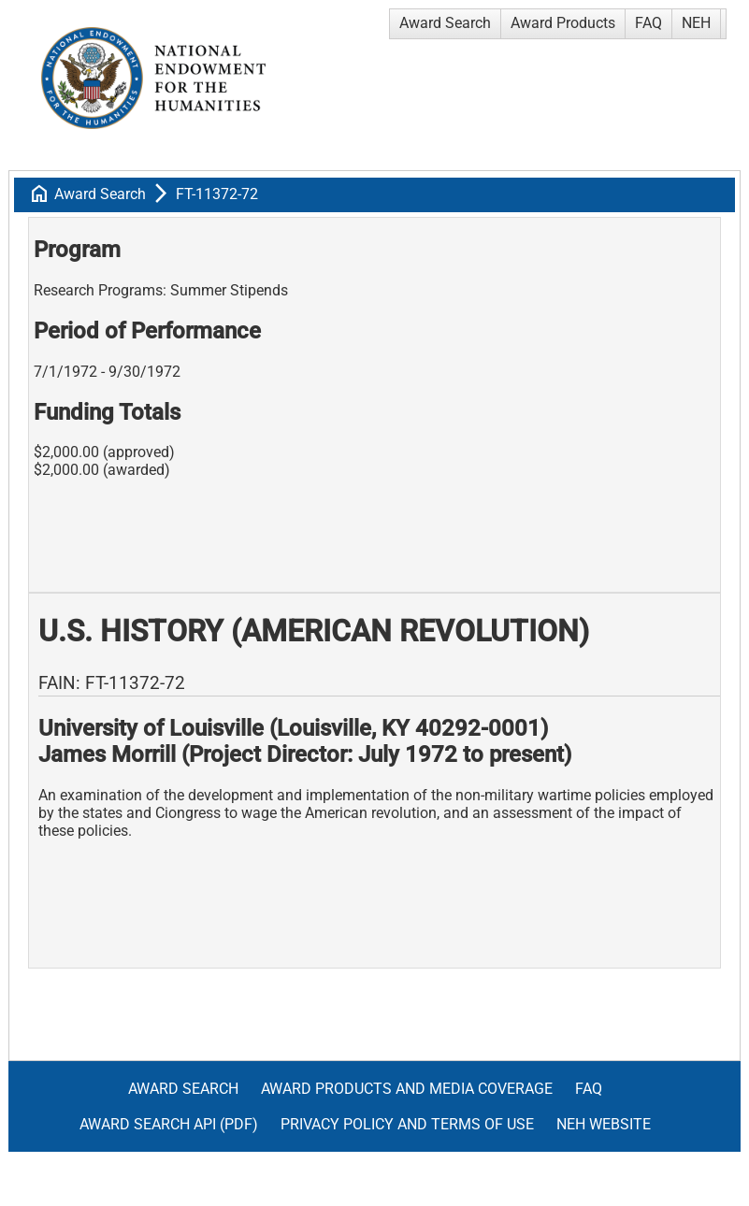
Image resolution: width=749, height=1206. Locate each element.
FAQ (648, 23)
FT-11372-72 (217, 194)
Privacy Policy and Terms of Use (407, 1124)
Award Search (445, 23)
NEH (696, 23)
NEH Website (603, 1124)
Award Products (563, 23)
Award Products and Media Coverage (407, 1089)
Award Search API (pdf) (168, 1124)
